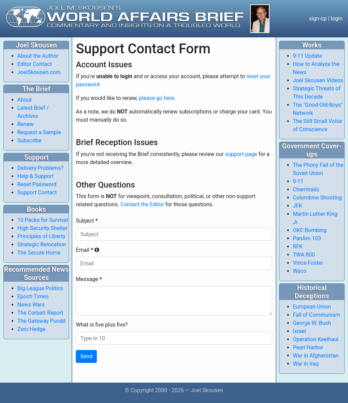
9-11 (298, 181)
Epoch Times (33, 296)
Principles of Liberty (41, 236)
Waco (300, 271)
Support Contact (37, 192)
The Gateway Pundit (41, 321)
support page (241, 154)
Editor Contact (34, 64)
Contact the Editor (142, 204)
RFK (298, 246)
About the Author (37, 56)
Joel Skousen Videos (318, 80)
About (24, 100)
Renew (25, 124)
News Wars (31, 304)
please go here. (157, 98)
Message (89, 279)
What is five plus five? (101, 324)
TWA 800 (304, 254)
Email (87, 250)
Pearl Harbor (308, 347)
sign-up (318, 18)
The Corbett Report (40, 313)
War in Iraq (306, 364)
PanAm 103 (307, 238)
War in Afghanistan (316, 355)
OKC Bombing (310, 230)
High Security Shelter (42, 228)
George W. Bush (312, 323)
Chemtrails (306, 189)
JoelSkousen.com (38, 72)
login (337, 18)
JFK (297, 206)
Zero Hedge (31, 329)
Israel (299, 331)
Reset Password (36, 184)
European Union (312, 306)
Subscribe (29, 140)
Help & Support (35, 176)
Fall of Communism (316, 315)
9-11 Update (307, 56)
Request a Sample (39, 132)
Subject (87, 220)
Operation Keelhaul (315, 339)
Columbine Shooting (317, 197)
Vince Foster (308, 263)
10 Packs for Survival (42, 220)
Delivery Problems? (40, 168)
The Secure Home (38, 252)
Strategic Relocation (41, 244)
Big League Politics (40, 288)
